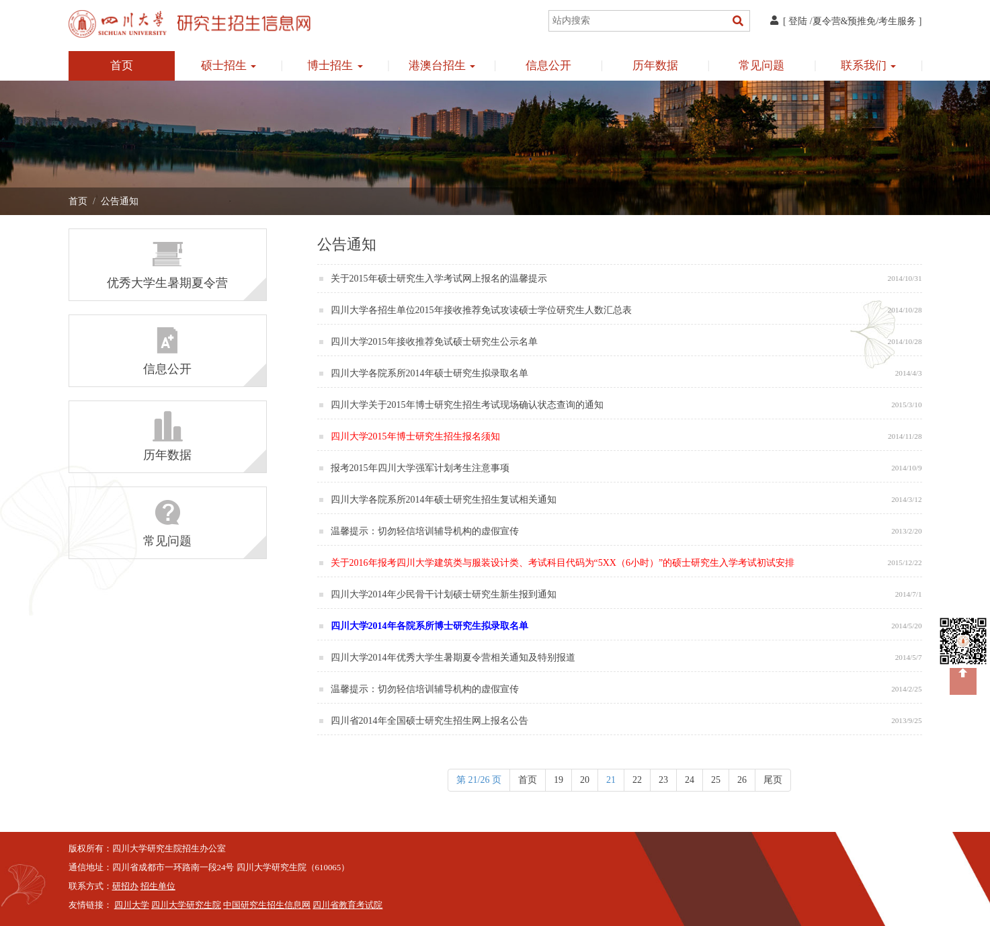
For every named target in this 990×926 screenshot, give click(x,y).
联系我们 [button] (868, 65)
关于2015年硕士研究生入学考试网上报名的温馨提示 (440, 278)
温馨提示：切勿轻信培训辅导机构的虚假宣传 (426, 531)
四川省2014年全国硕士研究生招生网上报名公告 (431, 721)
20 (584, 780)
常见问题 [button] (761, 65)
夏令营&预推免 (844, 21)
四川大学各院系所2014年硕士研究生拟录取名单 (431, 373)
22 (637, 780)
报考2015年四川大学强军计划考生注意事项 (421, 468)
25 (715, 780)
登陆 (797, 21)
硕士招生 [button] (228, 65)
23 (663, 780)
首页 (121, 65)
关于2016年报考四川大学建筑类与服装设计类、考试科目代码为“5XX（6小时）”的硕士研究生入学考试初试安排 (564, 563)
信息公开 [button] (548, 65)
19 (558, 780)
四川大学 (131, 905)
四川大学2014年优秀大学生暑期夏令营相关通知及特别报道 (454, 658)
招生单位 (157, 886)
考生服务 (897, 21)
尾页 (773, 780)
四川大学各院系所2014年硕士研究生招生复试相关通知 (445, 500)
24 (689, 780)
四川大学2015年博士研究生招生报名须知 (417, 436)
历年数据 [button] (655, 65)
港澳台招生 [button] (442, 65)
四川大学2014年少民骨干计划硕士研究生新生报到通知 (445, 594)
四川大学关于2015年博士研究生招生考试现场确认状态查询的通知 (468, 405)
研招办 (125, 886)
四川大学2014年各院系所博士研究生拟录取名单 (431, 626)
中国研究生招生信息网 (267, 905)
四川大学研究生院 (186, 905)
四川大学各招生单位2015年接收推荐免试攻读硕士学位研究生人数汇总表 (482, 310)
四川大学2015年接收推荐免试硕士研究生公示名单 (435, 342)
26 (742, 780)
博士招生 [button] (334, 65)
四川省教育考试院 (347, 905)
